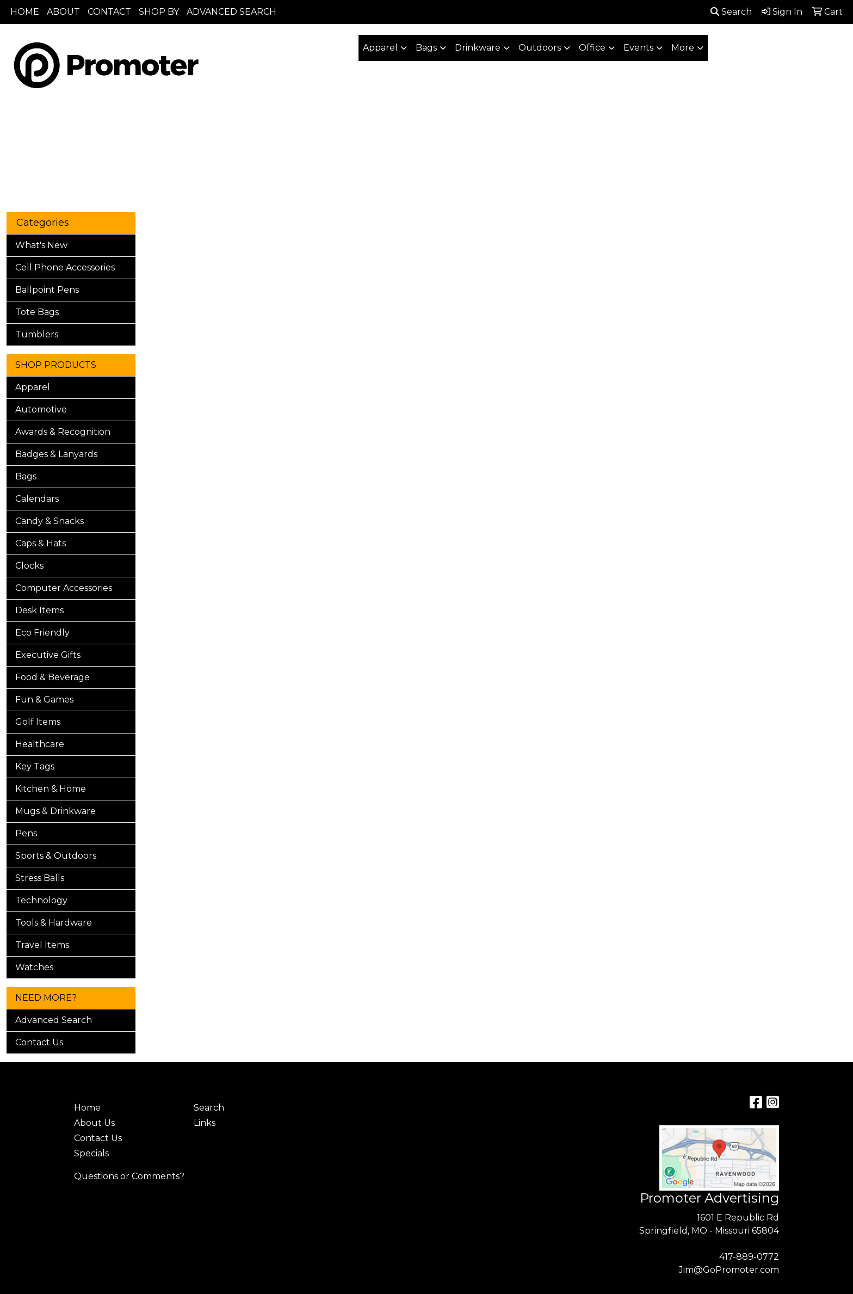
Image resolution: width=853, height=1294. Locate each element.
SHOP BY (159, 12)
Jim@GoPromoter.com (729, 1270)
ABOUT (63, 12)
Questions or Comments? (129, 1176)
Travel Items (42, 945)
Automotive (41, 409)
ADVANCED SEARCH (231, 12)
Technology (41, 900)
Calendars (37, 499)
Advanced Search (53, 1020)
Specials (91, 1153)
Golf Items (37, 722)
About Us (94, 1123)
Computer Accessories (63, 588)
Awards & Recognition (62, 432)
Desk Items (39, 610)
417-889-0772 (749, 1257)
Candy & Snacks (49, 521)
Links (204, 1123)
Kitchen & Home (50, 789)
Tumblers (36, 334)
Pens (26, 833)
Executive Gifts (48, 655)
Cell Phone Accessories (65, 267)
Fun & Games (44, 699)
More (682, 47)
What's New (41, 245)
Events (638, 47)
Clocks (29, 565)
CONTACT (109, 12)
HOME (24, 12)
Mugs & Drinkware (55, 811)
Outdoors (539, 47)
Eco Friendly (42, 632)
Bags (426, 47)
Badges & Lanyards (56, 454)
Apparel (380, 47)
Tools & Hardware (53, 922)
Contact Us (39, 1042)
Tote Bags (37, 312)
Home (87, 1107)
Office (592, 47)
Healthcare (39, 744)
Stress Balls (39, 878)
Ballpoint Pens (47, 290)
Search (731, 12)
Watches (34, 967)
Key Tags (34, 766)
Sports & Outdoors (55, 856)
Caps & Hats (40, 543)
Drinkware (477, 47)
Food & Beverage (52, 677)
